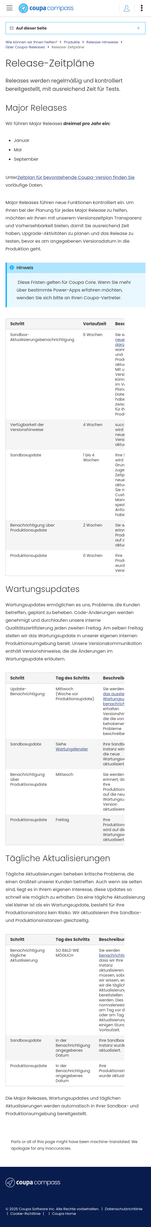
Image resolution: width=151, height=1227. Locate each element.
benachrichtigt (113, 955)
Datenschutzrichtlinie (123, 1209)
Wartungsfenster (72, 749)
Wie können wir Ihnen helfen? (31, 42)
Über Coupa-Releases (25, 47)
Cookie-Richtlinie (25, 1213)
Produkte (72, 42)
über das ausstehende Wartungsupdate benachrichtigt (120, 696)
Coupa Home (64, 1213)
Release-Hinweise (102, 42)
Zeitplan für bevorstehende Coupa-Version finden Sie (76, 177)
